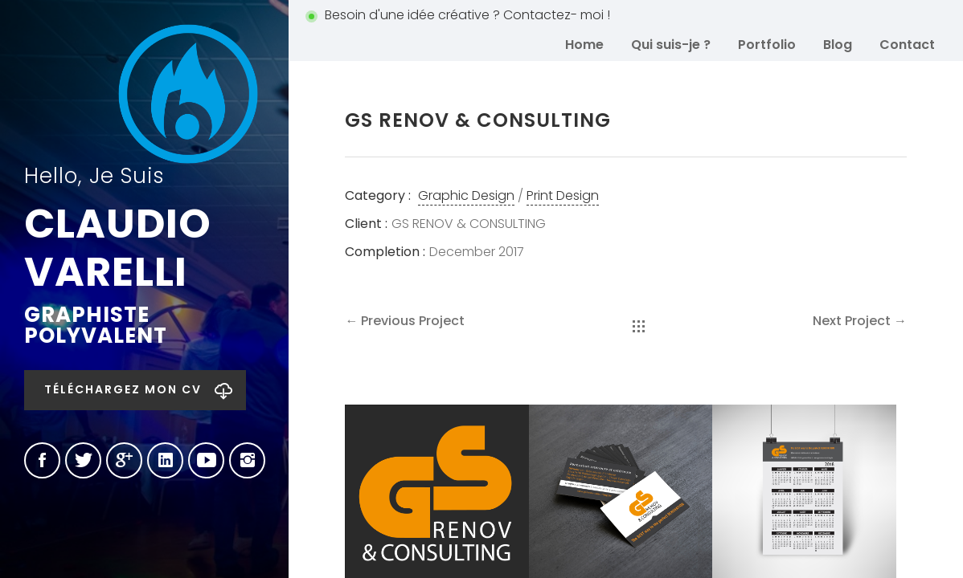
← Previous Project (405, 320)
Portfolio (767, 44)
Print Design (563, 195)
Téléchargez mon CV (123, 389)
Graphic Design (466, 195)
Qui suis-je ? (671, 44)
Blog (837, 44)
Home (584, 44)
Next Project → (860, 320)
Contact (907, 44)
